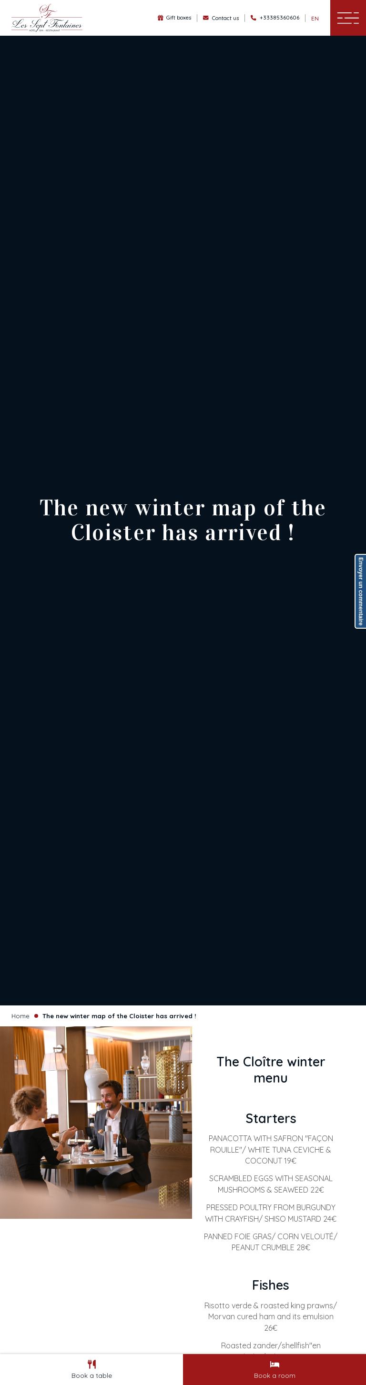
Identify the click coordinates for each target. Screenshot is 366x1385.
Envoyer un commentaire (360, 591)
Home (20, 1016)
